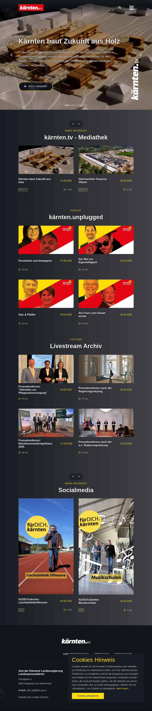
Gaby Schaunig (59, 72)
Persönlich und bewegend (35, 260)
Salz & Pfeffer (27, 314)
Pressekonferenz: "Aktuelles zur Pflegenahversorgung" (33, 389)
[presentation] (74, 124)
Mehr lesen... (123, 688)
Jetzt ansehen (36, 86)
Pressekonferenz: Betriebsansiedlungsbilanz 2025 (35, 443)
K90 (47, 72)
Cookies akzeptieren (87, 695)
